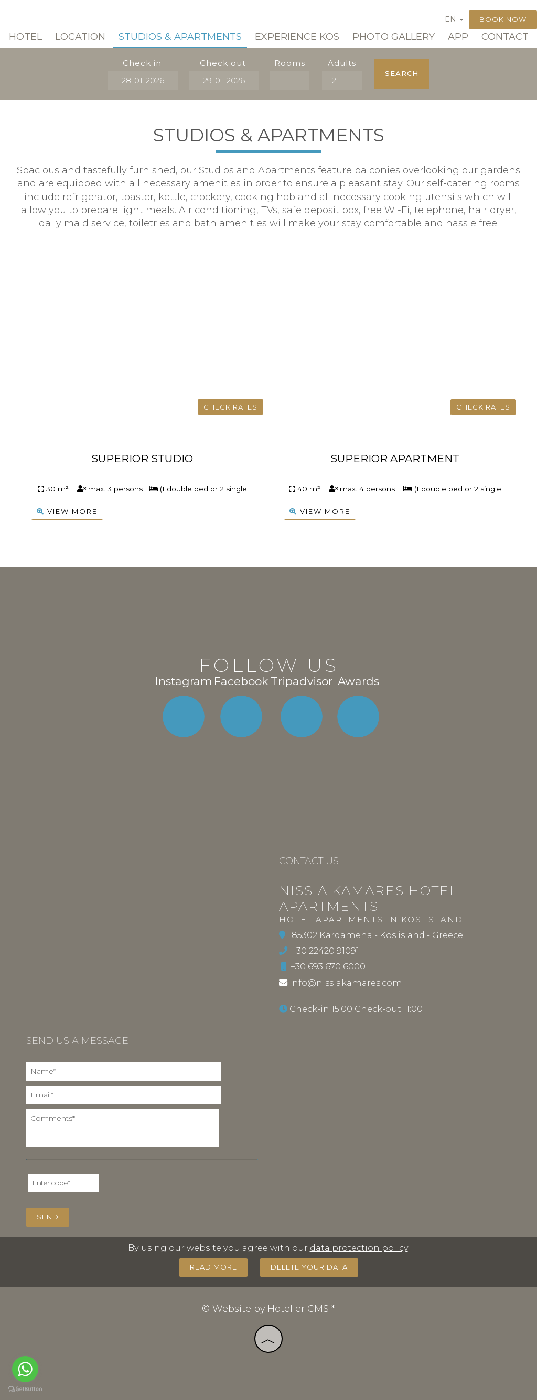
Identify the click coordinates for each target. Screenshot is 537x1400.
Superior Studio (142, 459)
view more (67, 511)
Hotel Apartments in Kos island (371, 919)
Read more (213, 1267)
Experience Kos (297, 36)
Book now (503, 19)
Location (80, 36)
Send (48, 1216)
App (458, 36)
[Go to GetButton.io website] (25, 1389)
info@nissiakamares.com (345, 982)
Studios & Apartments (180, 36)
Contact (505, 36)
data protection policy (359, 1247)
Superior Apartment (394, 459)
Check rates (230, 407)
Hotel (25, 36)
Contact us (309, 861)
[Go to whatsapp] (25, 1369)
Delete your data (309, 1267)
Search (401, 73)
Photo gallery (393, 36)
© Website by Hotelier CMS (266, 1308)
